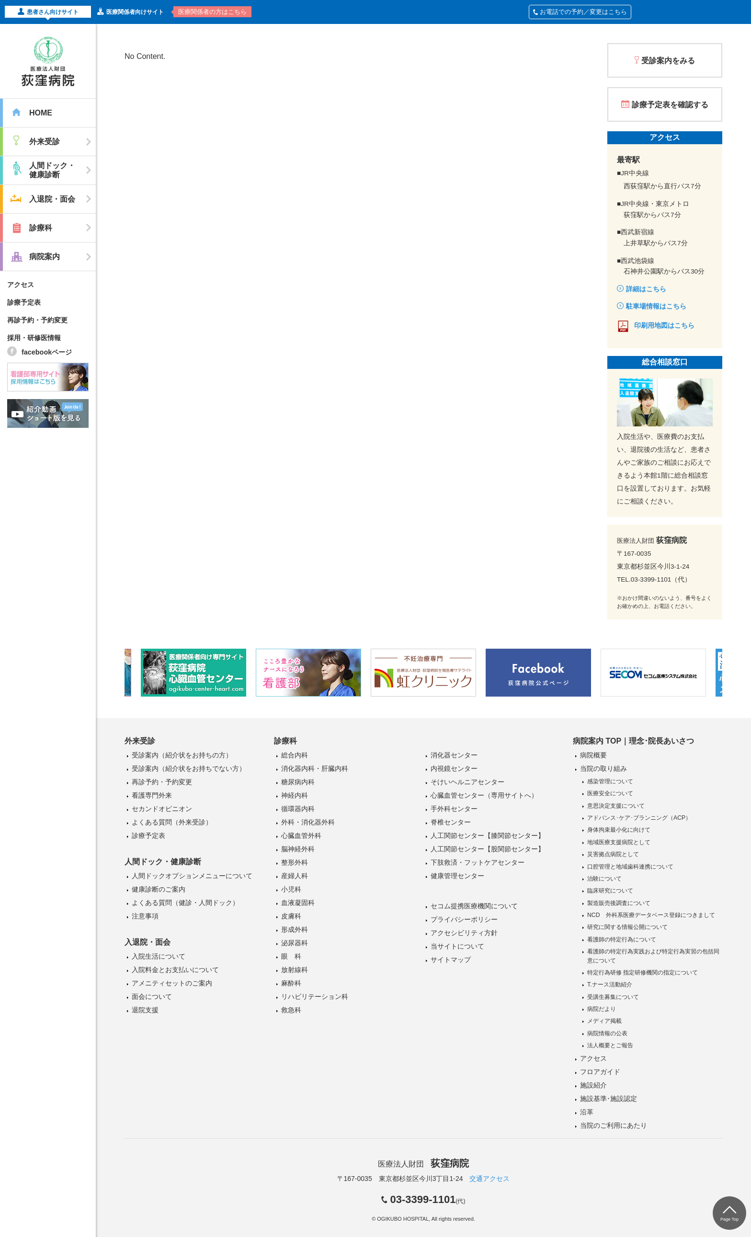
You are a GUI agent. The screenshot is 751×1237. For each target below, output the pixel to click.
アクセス (20, 284)
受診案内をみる (668, 61)
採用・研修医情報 (34, 338)
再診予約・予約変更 (37, 320)
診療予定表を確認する (670, 105)
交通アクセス (489, 1178)
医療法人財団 (423, 1164)
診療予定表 (24, 302)
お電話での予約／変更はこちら (580, 11)
